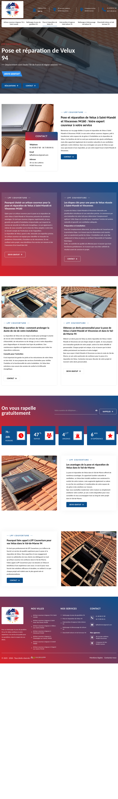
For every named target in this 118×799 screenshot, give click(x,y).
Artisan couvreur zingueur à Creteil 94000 (44, 643)
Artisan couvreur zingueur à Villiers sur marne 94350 (44, 627)
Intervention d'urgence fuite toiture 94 (67, 23)
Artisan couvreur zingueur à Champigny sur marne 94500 (42, 637)
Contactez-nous (110, 657)
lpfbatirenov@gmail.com (39, 155)
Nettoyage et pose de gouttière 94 (33, 23)
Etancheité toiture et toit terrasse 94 (105, 23)
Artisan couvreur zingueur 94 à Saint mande (14, 23)
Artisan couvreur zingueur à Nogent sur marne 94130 (44, 648)
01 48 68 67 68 (111, 8)
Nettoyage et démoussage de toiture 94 (87, 23)
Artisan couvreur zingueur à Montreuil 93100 (42, 632)
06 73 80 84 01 (111, 11)
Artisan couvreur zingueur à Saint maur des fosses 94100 (44, 621)
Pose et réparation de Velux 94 (50, 23)
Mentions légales (96, 657)
